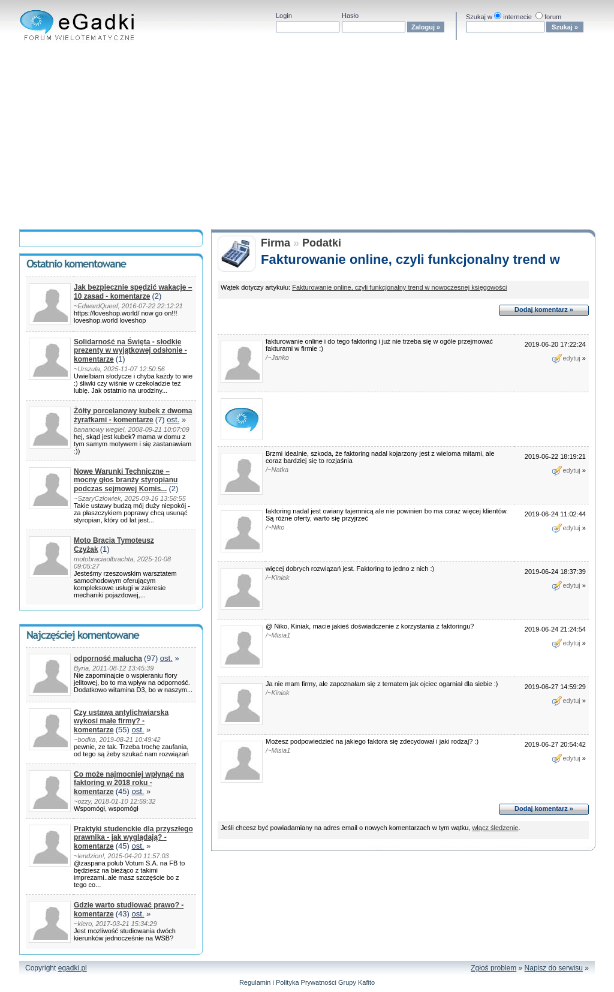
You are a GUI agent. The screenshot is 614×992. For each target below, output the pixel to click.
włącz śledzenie (495, 827)
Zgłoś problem (493, 968)
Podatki (321, 243)
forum (552, 16)
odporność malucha (108, 658)
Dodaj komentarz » (543, 309)
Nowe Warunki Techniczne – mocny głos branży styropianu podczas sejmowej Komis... (125, 480)
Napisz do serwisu (554, 968)
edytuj (566, 358)
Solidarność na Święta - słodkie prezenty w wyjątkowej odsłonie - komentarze (130, 350)
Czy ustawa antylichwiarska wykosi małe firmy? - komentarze (121, 721)
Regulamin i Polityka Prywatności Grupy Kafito (307, 982)
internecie (517, 16)
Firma (275, 243)
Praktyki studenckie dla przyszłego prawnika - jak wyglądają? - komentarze (133, 837)
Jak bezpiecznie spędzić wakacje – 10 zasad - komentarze (133, 291)
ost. (173, 419)
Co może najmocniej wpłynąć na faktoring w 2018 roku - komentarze (129, 783)
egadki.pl (72, 968)
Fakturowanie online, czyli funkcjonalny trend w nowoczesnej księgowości (399, 287)
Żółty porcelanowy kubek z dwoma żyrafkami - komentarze (133, 415)
